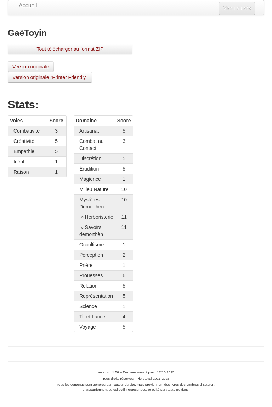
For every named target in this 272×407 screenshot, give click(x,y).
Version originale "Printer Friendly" (49, 77)
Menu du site (237, 8)
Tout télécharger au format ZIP (69, 49)
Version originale (30, 66)
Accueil (28, 5)
